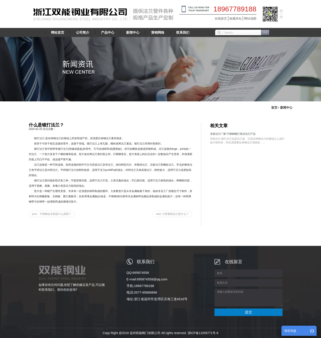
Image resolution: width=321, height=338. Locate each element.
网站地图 (250, 18)
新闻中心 (286, 107)
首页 (274, 107)
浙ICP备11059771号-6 (203, 333)
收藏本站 (235, 18)
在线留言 (221, 18)
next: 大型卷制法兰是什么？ (172, 214)
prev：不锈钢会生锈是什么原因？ (51, 214)
